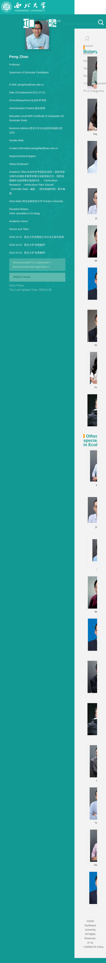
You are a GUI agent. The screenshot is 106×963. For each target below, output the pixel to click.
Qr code (43, 23)
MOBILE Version (22, 277)
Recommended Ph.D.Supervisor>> (32, 262)
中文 (19, 23)
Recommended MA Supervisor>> (31, 266)
